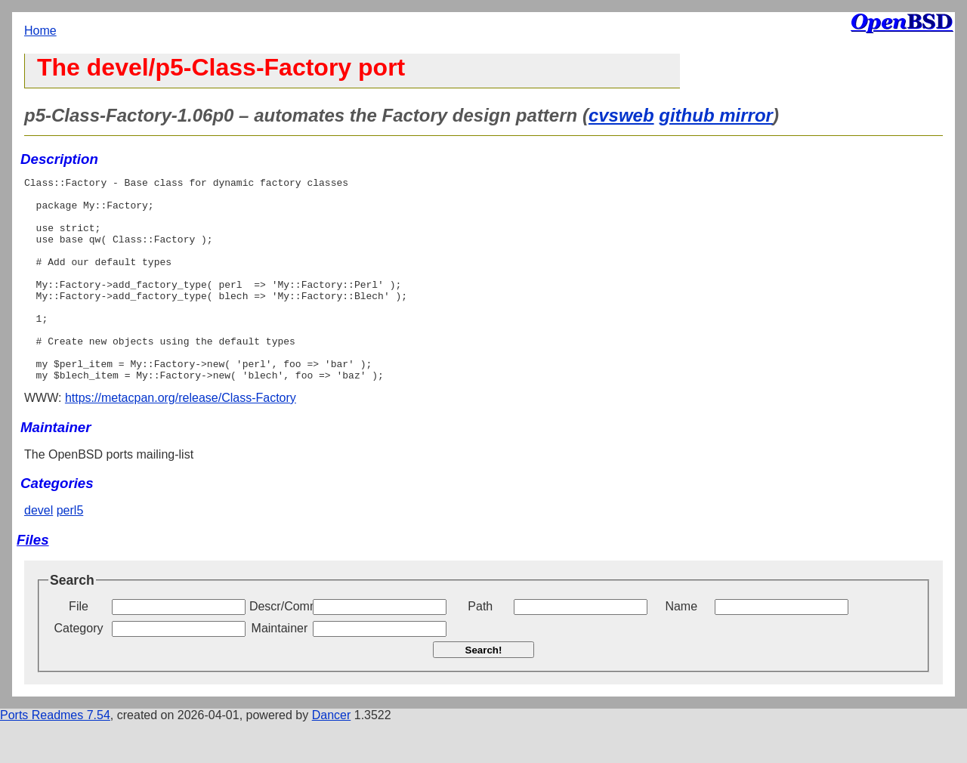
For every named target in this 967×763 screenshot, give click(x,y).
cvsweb (621, 115)
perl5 (70, 551)
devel (38, 551)
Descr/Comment (279, 647)
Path (480, 647)
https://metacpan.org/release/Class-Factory (180, 438)
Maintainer (280, 669)
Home (40, 30)
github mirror (716, 115)
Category (78, 669)
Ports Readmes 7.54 (55, 755)
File (78, 647)
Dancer (331, 755)
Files (33, 580)
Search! (483, 691)
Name (681, 647)
